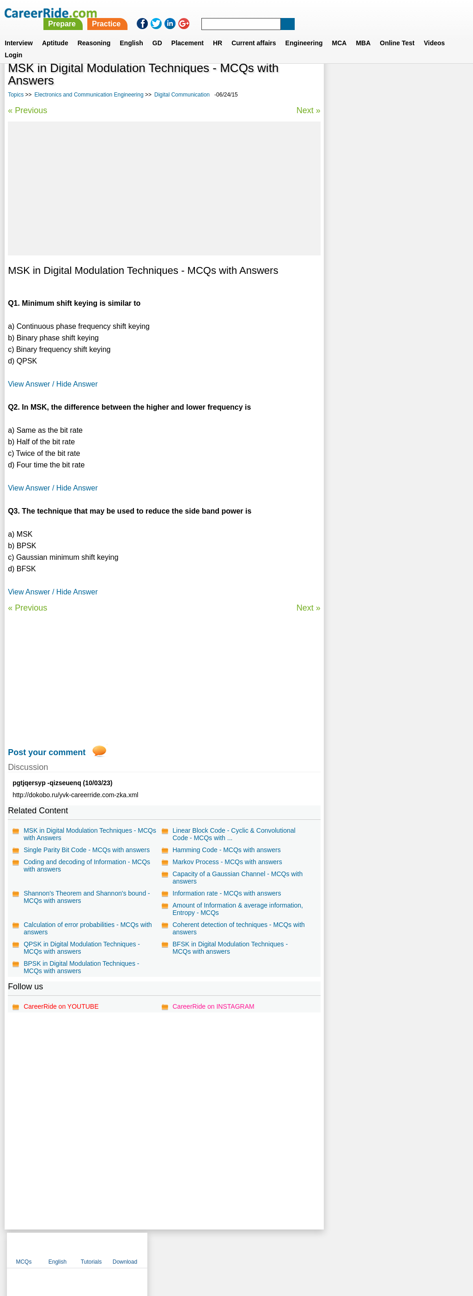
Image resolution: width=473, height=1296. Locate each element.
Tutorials (410, 83)
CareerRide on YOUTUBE (61, 1006)
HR (217, 32)
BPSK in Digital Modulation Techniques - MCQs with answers (81, 967)
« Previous (27, 110)
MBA (363, 32)
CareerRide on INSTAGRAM (213, 1006)
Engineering (304, 32)
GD (157, 32)
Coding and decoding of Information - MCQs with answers (87, 865)
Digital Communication (182, 94)
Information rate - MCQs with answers (226, 893)
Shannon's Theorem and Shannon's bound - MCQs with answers (87, 897)
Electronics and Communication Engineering (89, 94)
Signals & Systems (359, 291)
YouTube (302, 1248)
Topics (16, 94)
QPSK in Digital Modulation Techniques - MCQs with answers (82, 947)
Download (443, 83)
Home (122, 1248)
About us (152, 1248)
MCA (339, 32)
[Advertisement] (164, 188)
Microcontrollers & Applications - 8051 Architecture (387, 360)
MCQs (342, 83)
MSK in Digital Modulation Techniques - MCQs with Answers (90, 834)
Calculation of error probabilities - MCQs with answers (88, 928)
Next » (308, 110)
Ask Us (270, 1248)
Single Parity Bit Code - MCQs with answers (87, 850)
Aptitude (55, 32)
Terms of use (232, 1248)
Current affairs (253, 32)
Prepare (235, 13)
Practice (279, 13)
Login (13, 44)
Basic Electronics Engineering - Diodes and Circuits (395, 311)
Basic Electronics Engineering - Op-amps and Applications (391, 336)
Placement (187, 32)
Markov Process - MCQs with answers (227, 862)
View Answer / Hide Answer (52, 384)
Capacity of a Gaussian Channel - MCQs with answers (237, 877)
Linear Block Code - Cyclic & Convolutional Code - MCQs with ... (233, 834)
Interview (19, 32)
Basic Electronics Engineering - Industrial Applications (392, 271)
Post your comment (46, 752)
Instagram (337, 1248)
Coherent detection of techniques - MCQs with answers (238, 928)
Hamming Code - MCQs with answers (226, 850)
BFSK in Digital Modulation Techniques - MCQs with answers (230, 947)
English (131, 32)
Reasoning (94, 32)
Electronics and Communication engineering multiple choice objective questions (386, 242)
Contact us (189, 1248)
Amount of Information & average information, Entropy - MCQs (237, 909)
